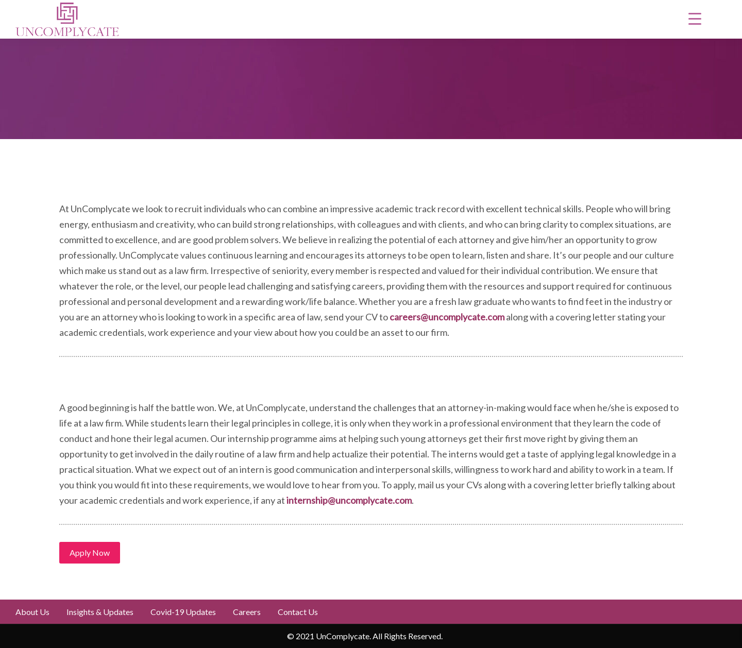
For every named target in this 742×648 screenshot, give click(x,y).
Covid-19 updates (183, 612)
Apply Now (90, 552)
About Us (32, 612)
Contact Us (298, 612)
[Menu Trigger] (694, 18)
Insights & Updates (99, 612)
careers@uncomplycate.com (447, 316)
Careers (247, 612)
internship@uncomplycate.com (349, 500)
